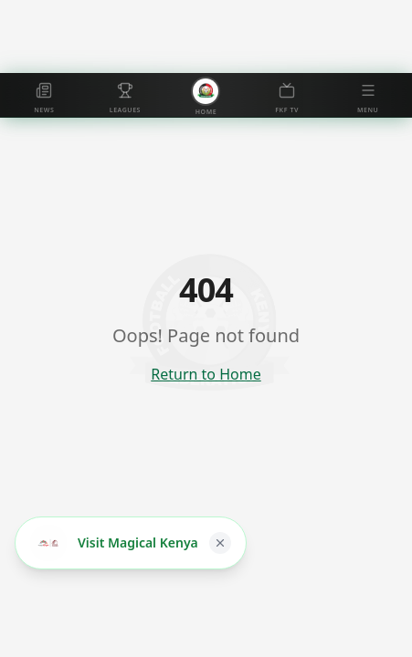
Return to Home (205, 374)
